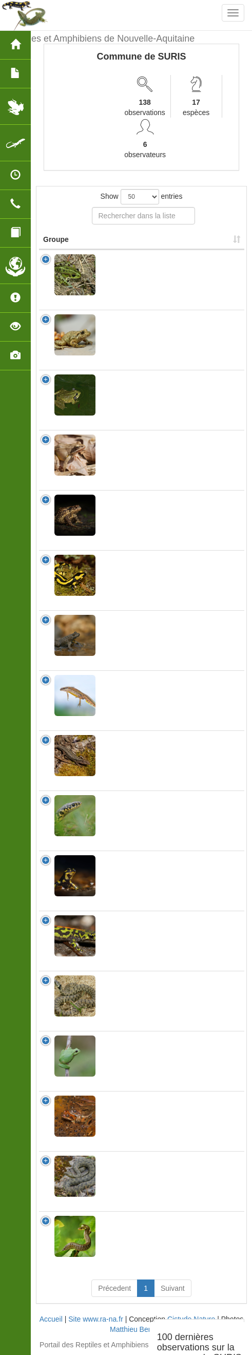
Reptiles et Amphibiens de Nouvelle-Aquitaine (101, 38)
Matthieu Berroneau (141, 1329)
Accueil (51, 1319)
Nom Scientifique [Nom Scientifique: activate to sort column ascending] (133, 239)
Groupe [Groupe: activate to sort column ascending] (56, 239)
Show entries (142, 196)
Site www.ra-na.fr (95, 1319)
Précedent (114, 1288)
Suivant (173, 1288)
